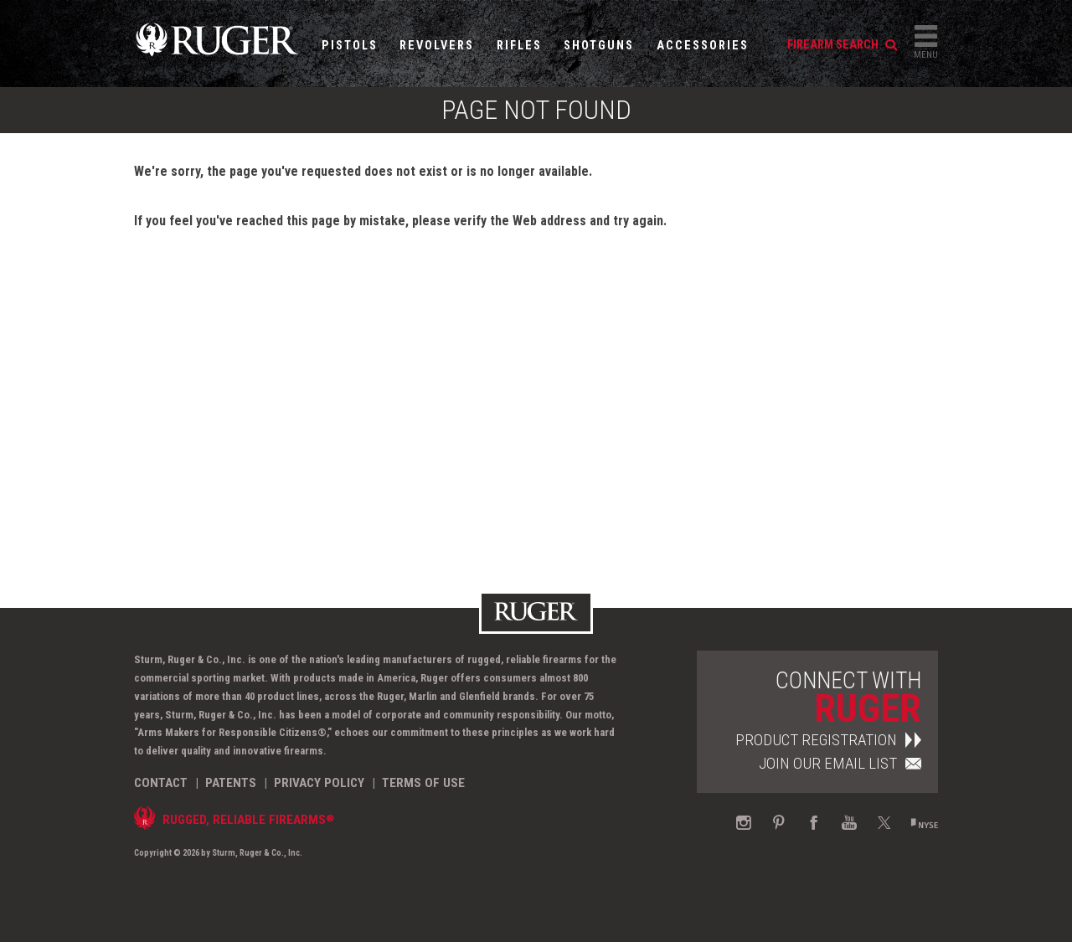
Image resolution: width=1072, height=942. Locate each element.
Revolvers (436, 46)
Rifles (519, 46)
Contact (161, 782)
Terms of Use (423, 782)
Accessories (703, 46)
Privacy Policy (319, 782)
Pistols (350, 46)
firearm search (842, 45)
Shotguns (599, 46)
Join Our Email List (840, 763)
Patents (230, 782)
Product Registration (828, 739)
